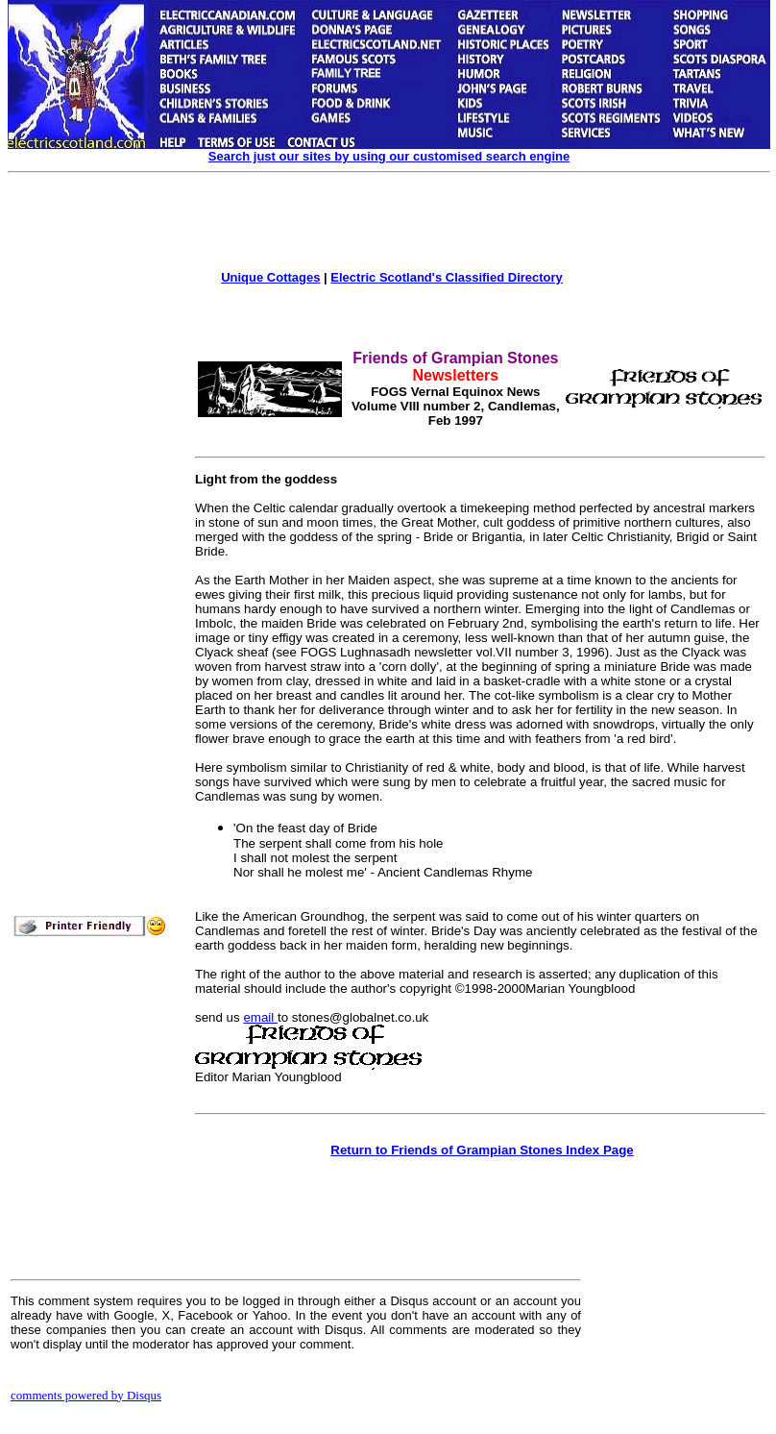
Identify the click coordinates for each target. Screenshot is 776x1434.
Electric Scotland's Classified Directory (446, 277)
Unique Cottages (270, 277)
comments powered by (86, 1395)
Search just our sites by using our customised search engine (389, 156)
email (260, 1017)
